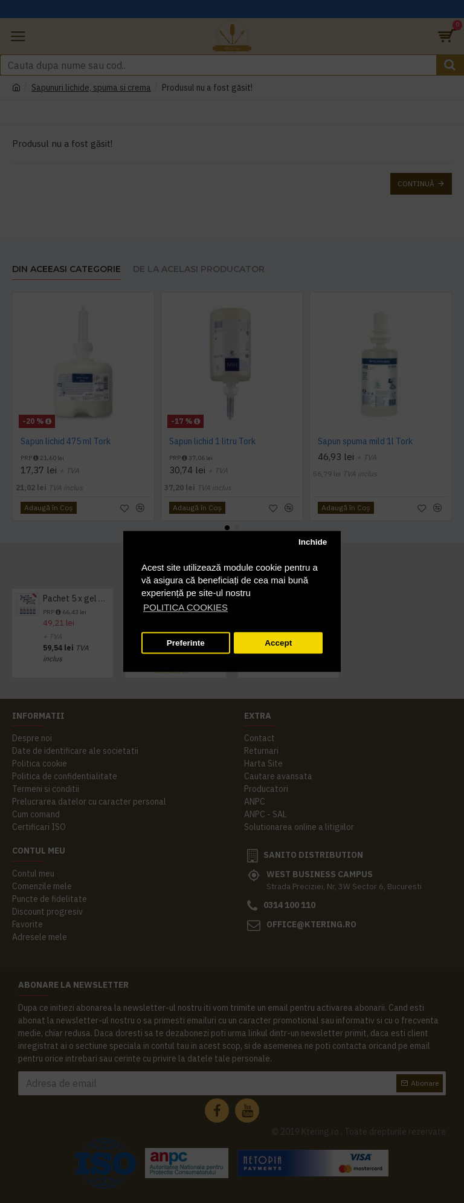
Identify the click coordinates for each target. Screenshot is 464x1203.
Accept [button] (278, 642)
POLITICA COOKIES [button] (185, 608)
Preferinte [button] (186, 642)
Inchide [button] (312, 541)
